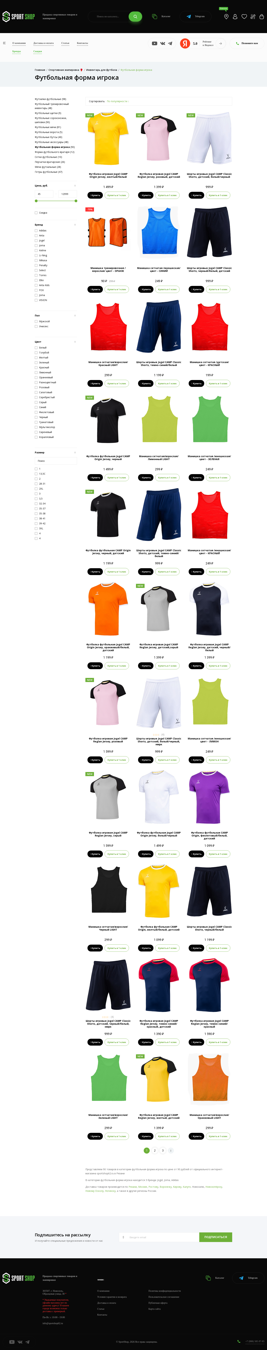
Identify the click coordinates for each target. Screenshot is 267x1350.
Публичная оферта (158, 1303)
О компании (19, 43)
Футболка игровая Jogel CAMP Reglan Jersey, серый (108, 834)
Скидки (37, 51)
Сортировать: (97, 101)
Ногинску (110, 1190)
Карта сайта (155, 1309)
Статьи (65, 43)
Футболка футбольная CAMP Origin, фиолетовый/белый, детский (209, 835)
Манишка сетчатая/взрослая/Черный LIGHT (108, 928)
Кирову (177, 1186)
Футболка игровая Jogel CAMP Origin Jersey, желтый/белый (108, 175)
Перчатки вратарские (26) (50, 162)
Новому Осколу (94, 1190)
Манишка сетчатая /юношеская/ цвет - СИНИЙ (158, 269)
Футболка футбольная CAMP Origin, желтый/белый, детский (159, 928)
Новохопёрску (213, 1186)
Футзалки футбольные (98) (50, 99)
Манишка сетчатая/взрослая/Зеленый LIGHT (108, 1116)
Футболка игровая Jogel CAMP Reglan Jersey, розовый (108, 740)
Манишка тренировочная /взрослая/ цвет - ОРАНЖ (108, 269)
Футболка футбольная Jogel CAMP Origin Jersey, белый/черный (159, 834)
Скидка (41, 213)
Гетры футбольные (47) (48, 171)
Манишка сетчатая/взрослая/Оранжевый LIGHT (209, 1116)
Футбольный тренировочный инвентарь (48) (52, 106)
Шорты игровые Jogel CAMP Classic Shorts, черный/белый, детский (209, 269)
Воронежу (166, 1186)
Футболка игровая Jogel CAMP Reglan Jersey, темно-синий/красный (209, 1023)
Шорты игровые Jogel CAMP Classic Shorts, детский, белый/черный (209, 175)
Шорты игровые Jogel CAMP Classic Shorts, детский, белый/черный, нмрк (158, 741)
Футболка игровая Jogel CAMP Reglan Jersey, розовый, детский (159, 175)
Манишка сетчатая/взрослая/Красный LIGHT (108, 363)
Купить (95, 195)
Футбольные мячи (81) (48, 127)
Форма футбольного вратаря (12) (54, 152)
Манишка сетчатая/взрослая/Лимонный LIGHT (159, 458)
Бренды (16, 51)
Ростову (153, 1186)
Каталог (161, 16)
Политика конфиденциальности (165, 1291)
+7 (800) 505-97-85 (254, 1341)
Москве (142, 1186)
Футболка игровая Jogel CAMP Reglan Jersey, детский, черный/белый (209, 647)
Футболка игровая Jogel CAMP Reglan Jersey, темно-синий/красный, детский (158, 1023)
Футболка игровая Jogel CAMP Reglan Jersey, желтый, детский (159, 1116)
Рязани (133, 1186)
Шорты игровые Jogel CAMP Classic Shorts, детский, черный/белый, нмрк (108, 1023)
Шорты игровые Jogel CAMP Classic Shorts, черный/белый (209, 928)
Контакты (82, 43)
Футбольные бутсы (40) (48, 137)
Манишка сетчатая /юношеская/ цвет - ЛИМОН (209, 740)
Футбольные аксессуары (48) (51, 142)
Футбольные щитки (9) (48, 113)
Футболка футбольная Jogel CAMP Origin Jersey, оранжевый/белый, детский (108, 647)
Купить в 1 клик (117, 195)
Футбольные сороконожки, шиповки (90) (51, 120)
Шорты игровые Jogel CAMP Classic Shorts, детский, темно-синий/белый (158, 553)
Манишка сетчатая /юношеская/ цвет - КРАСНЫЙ (209, 552)
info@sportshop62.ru (53, 1323)
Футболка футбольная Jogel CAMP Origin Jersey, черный (108, 458)
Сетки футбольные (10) (48, 157)
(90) (55, 147)
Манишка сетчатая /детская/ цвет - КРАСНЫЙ (209, 363)
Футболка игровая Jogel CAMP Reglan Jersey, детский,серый (158, 646)
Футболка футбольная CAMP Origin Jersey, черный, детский (108, 552)
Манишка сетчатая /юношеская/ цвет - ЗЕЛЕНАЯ (209, 458)
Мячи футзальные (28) (48, 166)
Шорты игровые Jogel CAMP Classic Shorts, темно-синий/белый (158, 363)
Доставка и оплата (43, 43)
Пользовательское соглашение (164, 1297)
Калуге (187, 1186)
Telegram (196, 16)
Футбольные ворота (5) (48, 132)
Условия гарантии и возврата (112, 1297)
